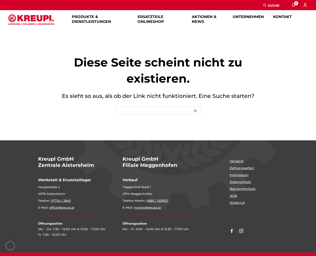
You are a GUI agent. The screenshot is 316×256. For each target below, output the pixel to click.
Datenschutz (240, 182)
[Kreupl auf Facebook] (232, 231)
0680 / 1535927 (157, 200)
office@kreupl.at (61, 207)
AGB (233, 196)
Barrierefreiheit (243, 189)
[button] (271, 5)
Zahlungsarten (242, 168)
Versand (236, 161)
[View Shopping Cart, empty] (294, 5)
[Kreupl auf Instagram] (241, 231)
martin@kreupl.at (147, 207)
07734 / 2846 (61, 200)
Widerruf (237, 203)
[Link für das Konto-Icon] (305, 5)
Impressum (239, 175)
